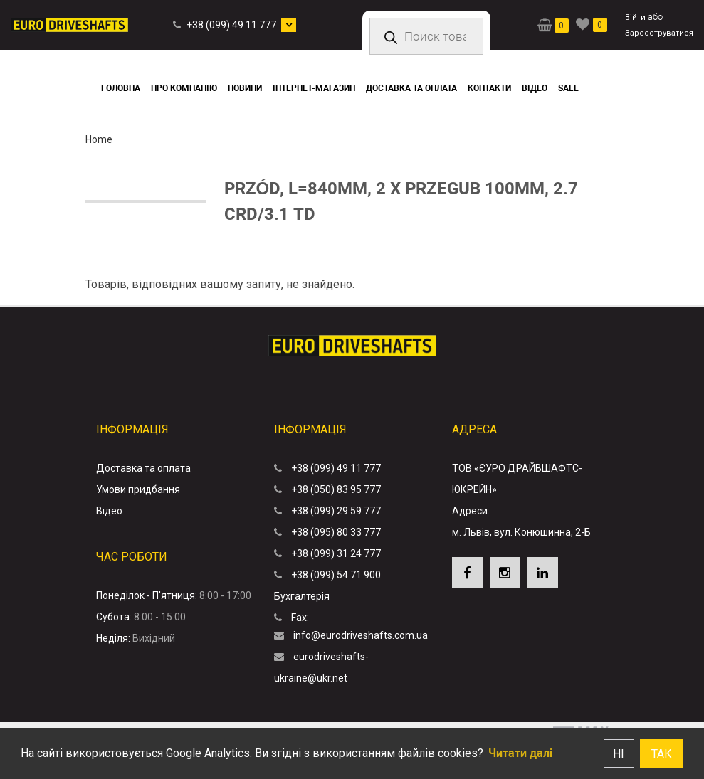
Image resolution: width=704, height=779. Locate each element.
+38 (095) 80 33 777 (336, 532)
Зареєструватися (659, 33)
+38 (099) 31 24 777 (336, 553)
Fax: (300, 617)
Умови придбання (138, 489)
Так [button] (661, 754)
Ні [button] (618, 754)
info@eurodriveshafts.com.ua (360, 635)
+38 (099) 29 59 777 (336, 510)
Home (98, 139)
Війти (635, 17)
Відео (109, 510)
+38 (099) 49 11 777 (231, 25)
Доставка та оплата (143, 468)
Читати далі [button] (520, 753)
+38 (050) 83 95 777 (336, 489)
